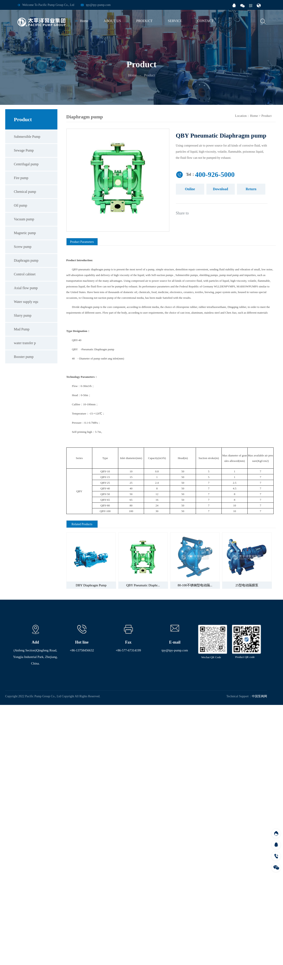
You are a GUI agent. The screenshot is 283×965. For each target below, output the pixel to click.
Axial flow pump (26, 288)
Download (220, 189)
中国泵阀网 (259, 696)
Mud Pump (22, 329)
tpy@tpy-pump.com (98, 5)
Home (132, 75)
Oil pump (20, 205)
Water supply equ (26, 302)
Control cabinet (25, 274)
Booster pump (24, 357)
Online (190, 189)
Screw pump (22, 247)
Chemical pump (25, 191)
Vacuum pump (24, 219)
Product (266, 115)
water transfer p (25, 343)
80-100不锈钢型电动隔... (195, 585)
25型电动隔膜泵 (246, 585)
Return (251, 189)
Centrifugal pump (26, 164)
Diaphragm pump (26, 260)
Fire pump (21, 178)
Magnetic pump (25, 233)
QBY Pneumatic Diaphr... (143, 585)
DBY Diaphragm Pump (91, 585)
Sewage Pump (24, 150)
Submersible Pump (27, 136)
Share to (182, 213)
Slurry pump (22, 315)
